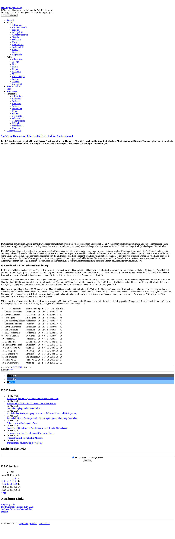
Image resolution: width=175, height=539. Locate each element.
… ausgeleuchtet (14, 130)
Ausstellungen (18, 76)
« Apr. (3, 493)
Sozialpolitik (17, 47)
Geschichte (17, 116)
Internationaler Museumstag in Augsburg (24, 443)
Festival (15, 79)
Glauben (15, 81)
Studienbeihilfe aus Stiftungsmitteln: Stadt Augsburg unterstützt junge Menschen (42, 418)
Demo (14, 111)
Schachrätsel (17, 126)
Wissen (15, 113)
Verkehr (15, 37)
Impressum (23, 523)
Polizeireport (17, 118)
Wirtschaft (16, 99)
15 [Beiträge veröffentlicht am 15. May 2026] (13, 484)
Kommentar (12, 91)
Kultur (9, 57)
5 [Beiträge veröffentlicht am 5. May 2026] (4, 481)
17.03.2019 (17, 367)
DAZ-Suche (80, 457)
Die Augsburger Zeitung (11, 7)
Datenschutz (44, 523)
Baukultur (16, 71)
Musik (15, 67)
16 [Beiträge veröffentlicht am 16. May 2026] (16, 484)
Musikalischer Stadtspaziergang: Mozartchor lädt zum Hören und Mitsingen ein (41, 413)
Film (14, 64)
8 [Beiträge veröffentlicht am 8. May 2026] (13, 481)
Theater (15, 62)
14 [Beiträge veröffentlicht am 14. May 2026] (11, 484)
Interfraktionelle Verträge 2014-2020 (17, 507)
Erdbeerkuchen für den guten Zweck (23, 423)
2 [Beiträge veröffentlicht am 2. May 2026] (15, 478)
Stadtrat (4, 512)
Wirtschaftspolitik (20, 35)
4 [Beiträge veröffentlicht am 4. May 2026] (2, 481)
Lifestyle (16, 123)
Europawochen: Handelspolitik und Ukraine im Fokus (30, 433)
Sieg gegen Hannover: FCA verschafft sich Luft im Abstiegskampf (37, 136)
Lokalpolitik (17, 32)
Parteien (15, 30)
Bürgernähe (17, 54)
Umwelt (15, 42)
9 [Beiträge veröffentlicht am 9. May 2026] (15, 481)
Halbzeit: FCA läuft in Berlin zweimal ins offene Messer (31, 403)
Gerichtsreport (18, 121)
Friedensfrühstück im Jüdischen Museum (25, 438)
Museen (15, 74)
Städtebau (16, 40)
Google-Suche (97, 457)
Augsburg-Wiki (8, 504)
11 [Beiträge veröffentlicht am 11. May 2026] (3, 484)
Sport (9, 89)
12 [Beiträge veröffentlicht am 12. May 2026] (5, 484)
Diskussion (17, 108)
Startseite (11, 20)
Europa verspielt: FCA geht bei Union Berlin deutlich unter (32, 398)
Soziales (15, 101)
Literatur (16, 69)
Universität (17, 84)
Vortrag (15, 106)
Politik (9, 22)
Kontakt (33, 523)
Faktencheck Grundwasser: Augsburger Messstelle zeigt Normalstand (37, 428)
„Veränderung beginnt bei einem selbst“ (24, 408)
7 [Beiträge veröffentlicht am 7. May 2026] (10, 481)
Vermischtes (12, 94)
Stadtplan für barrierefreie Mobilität (17, 509)
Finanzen (16, 52)
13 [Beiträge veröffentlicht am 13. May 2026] (8, 484)
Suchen (87, 460)
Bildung (15, 49)
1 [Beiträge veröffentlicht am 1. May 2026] (13, 478)
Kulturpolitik (18, 44)
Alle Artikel (17, 25)
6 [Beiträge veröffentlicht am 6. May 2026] (7, 481)
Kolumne (16, 128)
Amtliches (16, 103)
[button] (11, 376)
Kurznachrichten (14, 86)
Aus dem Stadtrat (19, 27)
